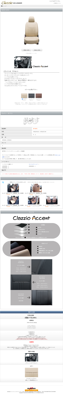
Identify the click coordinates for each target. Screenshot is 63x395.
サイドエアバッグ (33, 164)
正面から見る (26, 50)
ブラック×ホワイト (31, 97)
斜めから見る (37, 50)
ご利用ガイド (57, 3)
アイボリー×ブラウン (24, 97)
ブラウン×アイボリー (39, 97)
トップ (4, 6)
